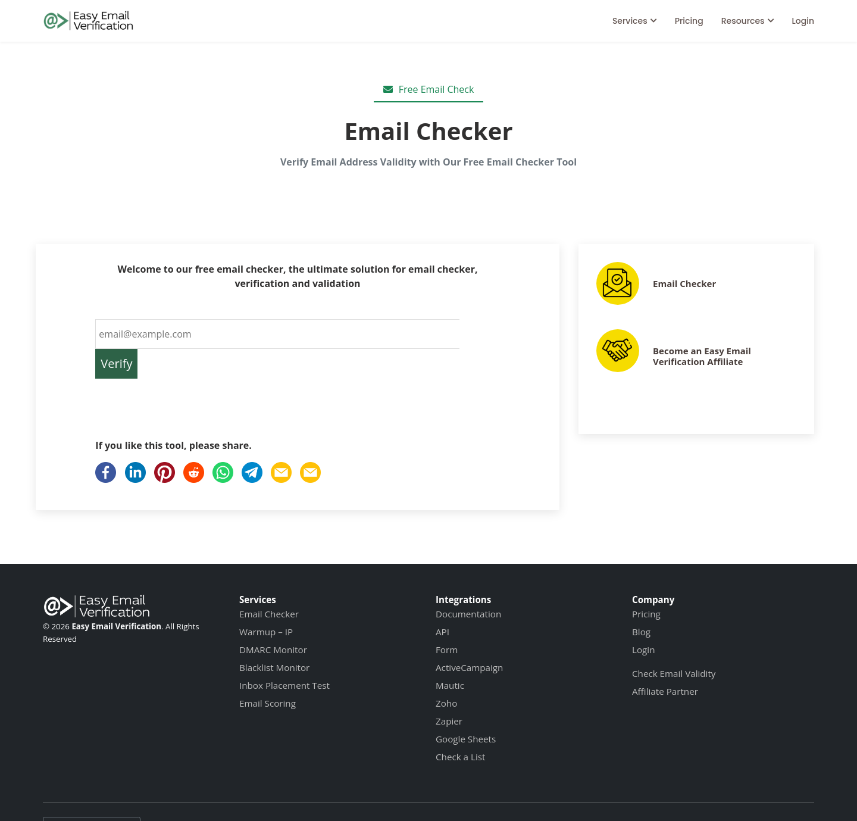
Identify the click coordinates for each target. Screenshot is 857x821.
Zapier (449, 692)
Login (803, 21)
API (442, 602)
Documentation (468, 585)
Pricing (689, 21)
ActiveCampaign (469, 638)
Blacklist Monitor (274, 638)
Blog (641, 602)
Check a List (460, 727)
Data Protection (479, 795)
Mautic (450, 656)
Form (447, 620)
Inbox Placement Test (284, 656)
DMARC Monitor (273, 620)
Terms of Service (321, 795)
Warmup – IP (266, 602)
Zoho (446, 674)
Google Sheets (466, 710)
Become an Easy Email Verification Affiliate (702, 356)
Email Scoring (267, 674)
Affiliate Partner (665, 662)
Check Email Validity (673, 644)
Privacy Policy (401, 795)
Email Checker (684, 283)
